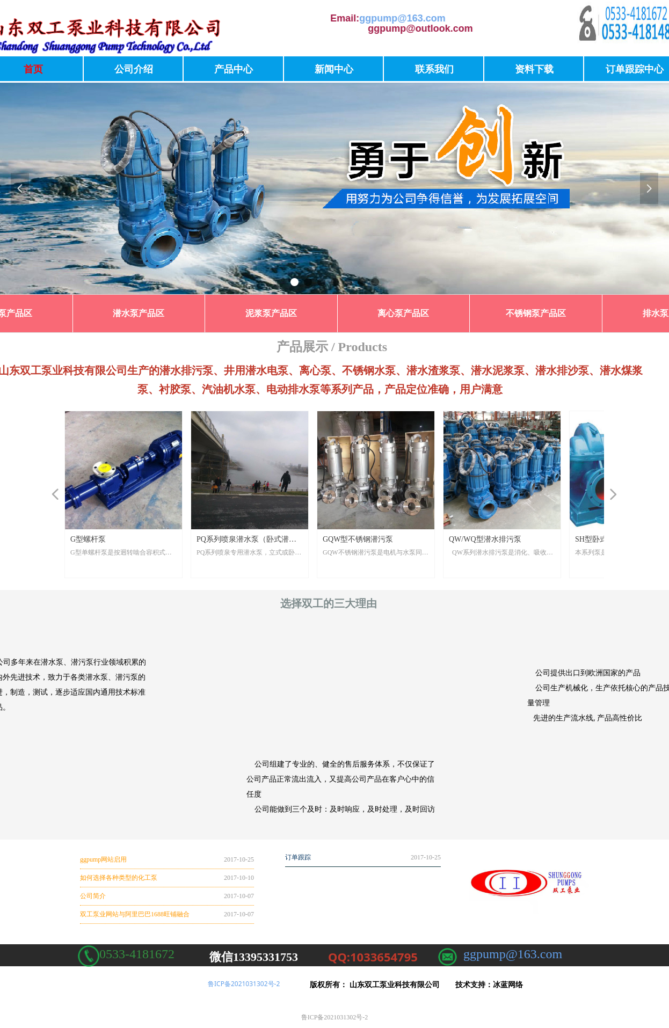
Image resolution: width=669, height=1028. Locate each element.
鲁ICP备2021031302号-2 (244, 983)
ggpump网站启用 (103, 859)
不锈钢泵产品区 (536, 313)
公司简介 (93, 896)
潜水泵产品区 (138, 313)
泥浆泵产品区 (271, 313)
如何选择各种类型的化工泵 (118, 877)
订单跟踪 (298, 857)
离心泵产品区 (403, 313)
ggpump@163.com (298, 18)
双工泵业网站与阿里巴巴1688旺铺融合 (135, 914)
